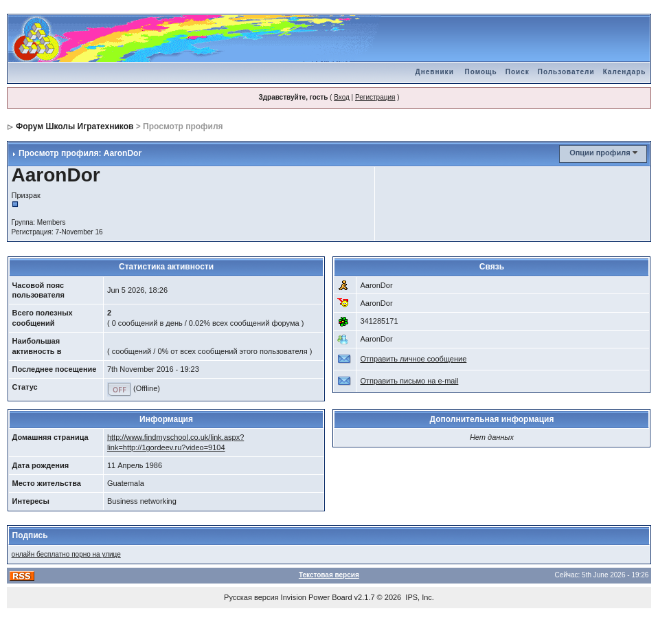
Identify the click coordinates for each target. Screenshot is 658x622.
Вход (342, 97)
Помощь (481, 72)
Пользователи (566, 72)
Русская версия (251, 597)
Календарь (624, 72)
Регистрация (375, 97)
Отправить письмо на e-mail (409, 381)
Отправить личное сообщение (413, 359)
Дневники (435, 72)
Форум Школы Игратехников (75, 126)
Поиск (518, 72)
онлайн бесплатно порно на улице (66, 554)
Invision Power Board (316, 597)
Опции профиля (599, 152)
